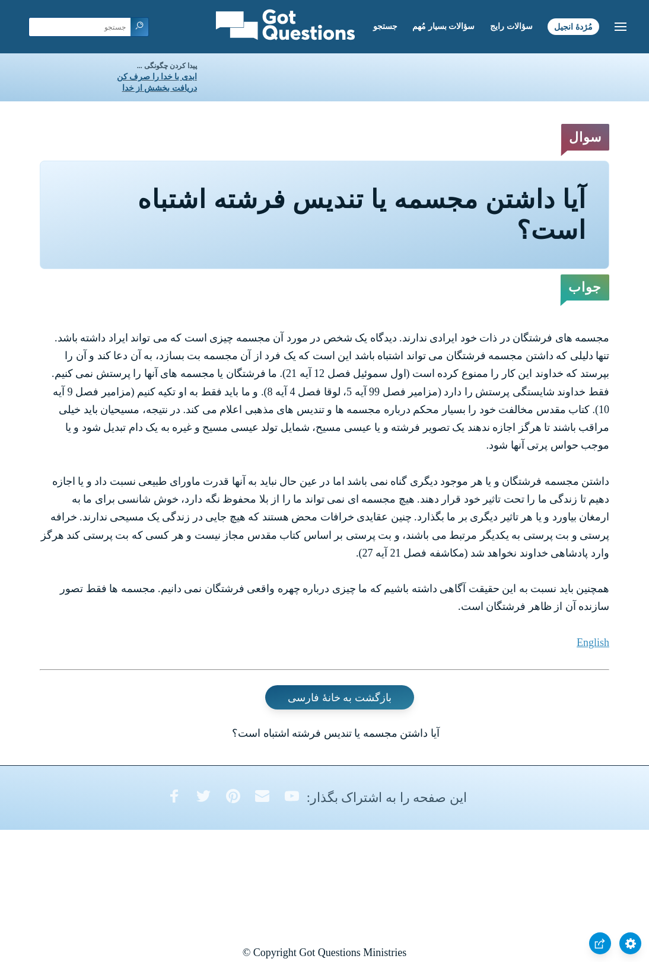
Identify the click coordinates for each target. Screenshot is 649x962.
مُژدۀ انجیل (573, 26)
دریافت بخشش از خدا (159, 88)
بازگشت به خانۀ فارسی (340, 698)
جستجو (385, 26)
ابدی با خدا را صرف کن (157, 76)
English (593, 642)
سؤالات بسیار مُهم (443, 26)
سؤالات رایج (511, 26)
